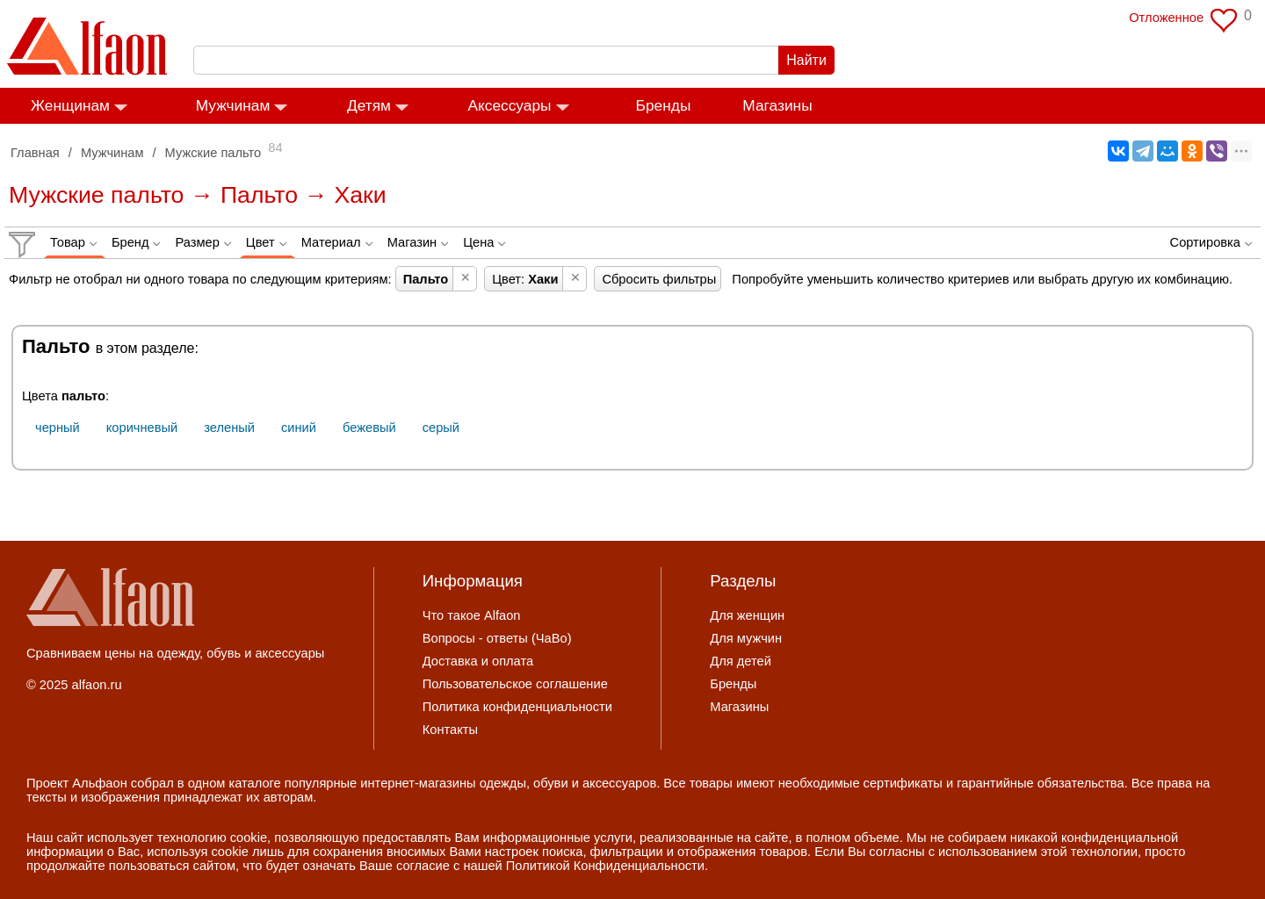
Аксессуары (509, 105)
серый (441, 428)
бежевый (369, 428)
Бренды (663, 105)
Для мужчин (746, 638)
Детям (369, 105)
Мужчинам (233, 105)
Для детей (740, 661)
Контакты (450, 730)
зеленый (229, 428)
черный (57, 428)
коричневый (141, 428)
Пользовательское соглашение (515, 684)
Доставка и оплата (478, 661)
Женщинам (70, 105)
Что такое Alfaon (472, 615)
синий (298, 428)
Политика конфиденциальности (517, 707)
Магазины (777, 105)
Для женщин (747, 615)
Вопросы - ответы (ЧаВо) (497, 638)
